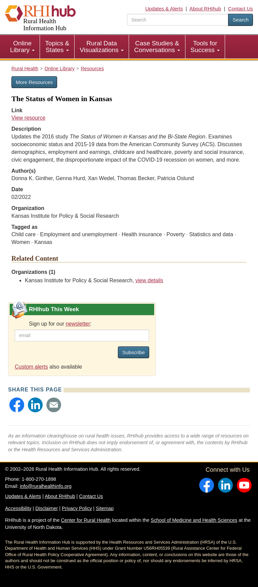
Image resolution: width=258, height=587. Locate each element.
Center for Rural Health (86, 520)
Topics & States (57, 46)
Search (240, 20)
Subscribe (133, 352)
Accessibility (18, 508)
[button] (17, 405)
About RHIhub (205, 8)
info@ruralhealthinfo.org (46, 486)
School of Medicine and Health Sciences (194, 520)
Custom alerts (31, 367)
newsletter (78, 324)
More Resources (34, 82)
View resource (28, 118)
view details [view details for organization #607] (149, 280)
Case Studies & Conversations (157, 46)
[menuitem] (22, 46)
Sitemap (105, 508)
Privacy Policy (77, 508)
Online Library (22, 46)
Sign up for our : (60, 324)
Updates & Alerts (164, 8)
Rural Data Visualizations (102, 46)
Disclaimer (46, 508)
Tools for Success (205, 46)
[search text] (177, 20)
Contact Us (240, 8)
